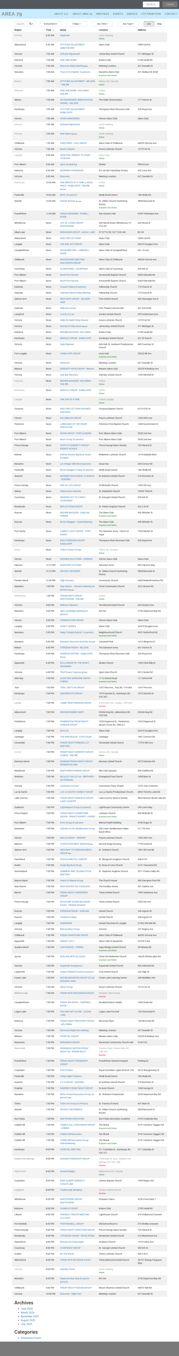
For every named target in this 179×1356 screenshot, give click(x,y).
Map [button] (159, 24)
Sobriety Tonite (67, 1269)
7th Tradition (151, 14)
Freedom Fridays (68, 917)
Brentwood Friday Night (72, 1242)
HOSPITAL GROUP (69, 1036)
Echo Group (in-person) (71, 822)
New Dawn (65, 133)
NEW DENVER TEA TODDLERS (75, 886)
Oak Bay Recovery (69, 374)
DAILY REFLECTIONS (70, 238)
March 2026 (27, 1312)
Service (132, 14)
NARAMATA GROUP (70, 1042)
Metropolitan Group (70, 929)
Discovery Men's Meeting (72, 66)
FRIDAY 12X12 (67, 941)
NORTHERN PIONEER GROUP (75, 770)
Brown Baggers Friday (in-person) (77, 470)
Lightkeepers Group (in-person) (75, 807)
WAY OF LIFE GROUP (70, 485)
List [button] (149, 24)
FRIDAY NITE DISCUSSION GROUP (77, 993)
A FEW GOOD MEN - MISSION (75, 844)
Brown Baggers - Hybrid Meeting (76, 522)
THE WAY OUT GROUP (71, 244)
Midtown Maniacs (69, 605)
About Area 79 (82, 14)
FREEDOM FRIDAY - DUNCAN (74, 911)
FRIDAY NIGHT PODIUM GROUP (76, 1287)
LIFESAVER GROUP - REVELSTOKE (77, 1235)
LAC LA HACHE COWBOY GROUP (76, 792)
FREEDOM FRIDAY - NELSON (74, 647)
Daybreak (65, 35)
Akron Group (66, 987)
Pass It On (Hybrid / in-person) (75, 72)
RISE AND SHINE (68, 60)
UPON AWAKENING (70, 118)
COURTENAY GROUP (70, 1248)
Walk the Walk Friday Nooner (74, 320)
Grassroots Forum (31, 1338)
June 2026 (27, 1308)
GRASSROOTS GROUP (71, 693)
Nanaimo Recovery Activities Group (77, 641)
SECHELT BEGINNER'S (71, 1109)
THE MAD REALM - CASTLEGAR (75, 736)
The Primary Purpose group (73, 672)
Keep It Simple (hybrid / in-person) (77, 632)
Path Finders (66, 1070)
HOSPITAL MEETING (70, 1149)
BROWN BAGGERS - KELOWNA (75, 332)
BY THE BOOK (67, 1254)
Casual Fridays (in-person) (73, 287)
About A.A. (61, 14)
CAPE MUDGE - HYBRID (71, 947)
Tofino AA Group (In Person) (74, 1103)
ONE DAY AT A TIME (70, 399)
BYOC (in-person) (68, 195)
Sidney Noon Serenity (70, 491)
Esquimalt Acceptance (71, 965)
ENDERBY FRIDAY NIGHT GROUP (76, 1088)
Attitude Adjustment (70, 54)
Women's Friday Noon (71, 326)
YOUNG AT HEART (69, 1208)
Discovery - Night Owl (70, 1294)
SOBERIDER (66, 923)
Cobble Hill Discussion (71, 1134)
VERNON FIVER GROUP (72, 620)
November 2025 (30, 1316)
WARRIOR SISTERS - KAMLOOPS (76, 653)
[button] (50, 24)
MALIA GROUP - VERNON (72, 838)
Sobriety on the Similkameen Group (77, 828)
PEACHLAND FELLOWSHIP (73, 859)
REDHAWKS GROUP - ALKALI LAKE (77, 232)
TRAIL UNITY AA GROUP (72, 687)
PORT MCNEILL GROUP (72, 1223)
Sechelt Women (68, 201)
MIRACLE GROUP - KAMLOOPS (75, 338)
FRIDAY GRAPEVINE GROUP (74, 935)
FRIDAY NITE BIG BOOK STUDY (75, 1260)
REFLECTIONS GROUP (71, 506)
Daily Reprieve (67, 344)
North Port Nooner (69, 275)
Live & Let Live (67, 314)
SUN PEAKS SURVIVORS (72, 1118)
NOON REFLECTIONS (70, 565)
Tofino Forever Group (70, 549)
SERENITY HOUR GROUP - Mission (77, 368)
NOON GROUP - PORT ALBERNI (75, 433)
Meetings (102, 14)
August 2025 (28, 1320)
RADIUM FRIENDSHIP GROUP (75, 1158)
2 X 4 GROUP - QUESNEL (72, 1082)
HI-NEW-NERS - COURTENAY (74, 268)
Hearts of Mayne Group (71, 880)
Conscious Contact (69, 786)
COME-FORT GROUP (70, 353)
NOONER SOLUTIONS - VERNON (76, 559)
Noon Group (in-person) (72, 439)
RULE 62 (64, 730)
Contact (171, 14)
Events (118, 14)
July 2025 (26, 1324)
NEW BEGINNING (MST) (72, 712)
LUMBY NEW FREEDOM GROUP (75, 703)
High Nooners (67, 580)
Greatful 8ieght (67, 1171)
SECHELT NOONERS (70, 571)
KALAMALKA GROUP (70, 418)
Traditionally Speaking (71, 1190)
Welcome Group (68, 308)
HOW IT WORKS (68, 626)
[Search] (21, 24)
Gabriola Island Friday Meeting (75, 292)
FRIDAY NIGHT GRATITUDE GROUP (77, 1230)
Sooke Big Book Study (71, 865)
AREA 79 (12, 14)
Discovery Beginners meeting (74, 1030)
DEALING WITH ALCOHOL (73, 956)
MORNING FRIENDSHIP (72, 170)
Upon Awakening (68, 164)
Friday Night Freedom (71, 1076)
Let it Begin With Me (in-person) (75, 464)
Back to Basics (67, 149)
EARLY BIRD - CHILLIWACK (73, 143)
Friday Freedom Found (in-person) (77, 972)
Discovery (65, 176)
